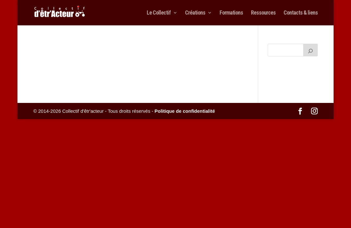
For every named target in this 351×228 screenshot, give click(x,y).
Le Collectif (159, 13)
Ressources (263, 13)
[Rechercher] (310, 50)
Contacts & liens (301, 13)
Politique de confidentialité (185, 111)
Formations (231, 13)
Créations (195, 13)
